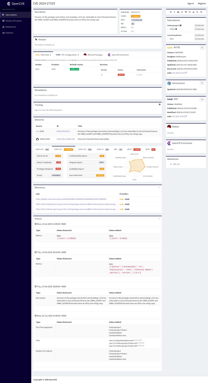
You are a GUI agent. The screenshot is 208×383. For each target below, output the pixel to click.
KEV (118, 149)
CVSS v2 (103, 149)
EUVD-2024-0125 (63, 131)
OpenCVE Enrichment (118, 54)
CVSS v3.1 (63, 149)
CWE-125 (176, 164)
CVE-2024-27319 (44, 3)
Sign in (191, 3)
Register (202, 3)
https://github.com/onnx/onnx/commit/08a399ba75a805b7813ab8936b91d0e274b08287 (71, 199)
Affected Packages (93, 54)
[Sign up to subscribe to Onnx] (199, 38)
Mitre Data (43, 55)
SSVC (151, 149)
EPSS (133, 149)
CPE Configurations (67, 55)
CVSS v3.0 (85, 149)
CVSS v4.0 (42, 149)
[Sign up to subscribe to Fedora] (199, 29)
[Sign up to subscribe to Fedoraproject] (199, 25)
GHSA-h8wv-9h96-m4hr (66, 139)
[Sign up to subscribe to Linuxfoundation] (199, 35)
